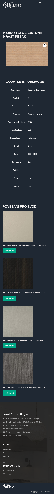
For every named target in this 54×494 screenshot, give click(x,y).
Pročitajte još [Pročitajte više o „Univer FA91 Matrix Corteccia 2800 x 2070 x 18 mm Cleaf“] (9, 393)
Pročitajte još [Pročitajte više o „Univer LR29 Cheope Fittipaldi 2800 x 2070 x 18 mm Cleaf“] (9, 298)
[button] (39, 3)
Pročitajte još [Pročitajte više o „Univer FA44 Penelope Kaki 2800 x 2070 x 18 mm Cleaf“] (9, 345)
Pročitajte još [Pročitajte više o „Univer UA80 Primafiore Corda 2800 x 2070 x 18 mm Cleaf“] (9, 250)
